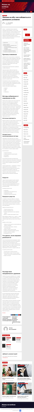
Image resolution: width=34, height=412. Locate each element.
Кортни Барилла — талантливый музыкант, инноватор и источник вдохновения (7, 318)
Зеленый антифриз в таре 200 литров (9, 393)
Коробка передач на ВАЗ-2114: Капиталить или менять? (27, 60)
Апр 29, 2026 (5, 379)
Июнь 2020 (25, 116)
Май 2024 (25, 101)
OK (20, 410)
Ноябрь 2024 (26, 88)
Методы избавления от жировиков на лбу (10, 45)
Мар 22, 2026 (5, 395)
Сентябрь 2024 (26, 92)
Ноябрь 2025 (26, 81)
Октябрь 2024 (26, 90)
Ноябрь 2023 (26, 109)
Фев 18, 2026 (20, 396)
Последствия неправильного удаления (10, 51)
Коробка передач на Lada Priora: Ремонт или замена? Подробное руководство (27, 66)
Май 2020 (25, 118)
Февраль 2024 (26, 107)
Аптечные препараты (8, 46)
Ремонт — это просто (27, 136)
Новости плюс (26, 134)
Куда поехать (26, 129)
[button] (29, 12)
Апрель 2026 (26, 75)
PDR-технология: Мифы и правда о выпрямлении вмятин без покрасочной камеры (27, 50)
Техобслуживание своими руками (23, 382)
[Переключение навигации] (26, 11)
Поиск (25, 29)
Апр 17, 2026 (20, 379)
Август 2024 (26, 94)
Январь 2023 (26, 113)
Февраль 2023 (26, 111)
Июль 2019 (25, 120)
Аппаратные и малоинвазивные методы (11, 47)
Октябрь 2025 (26, 84)
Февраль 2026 (26, 79)
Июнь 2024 (25, 99)
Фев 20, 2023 (8, 340)
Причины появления (6, 44)
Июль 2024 (25, 96)
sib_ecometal (12, 329)
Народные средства (8, 49)
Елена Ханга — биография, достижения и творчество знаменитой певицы (16, 320)
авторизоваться (5, 357)
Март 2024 (25, 105)
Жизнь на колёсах (8, 402)
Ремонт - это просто (21, 365)
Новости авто (26, 131)
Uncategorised (5, 15)
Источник (3, 312)
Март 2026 (25, 77)
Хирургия (6, 48)
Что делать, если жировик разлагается (10, 50)
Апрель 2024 (26, 103)
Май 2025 (25, 86)
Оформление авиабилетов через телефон (27, 44)
